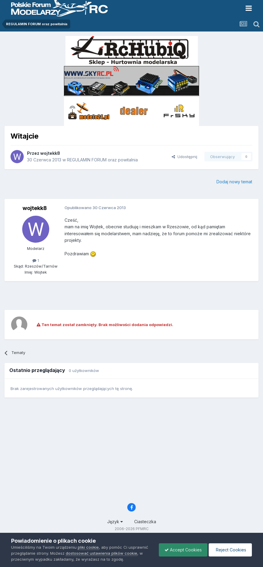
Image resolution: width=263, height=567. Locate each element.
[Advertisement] (131, 294)
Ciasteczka (145, 521)
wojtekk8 (50, 153)
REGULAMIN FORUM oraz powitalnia (102, 159)
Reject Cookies (230, 549)
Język (115, 521)
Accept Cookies (181, 549)
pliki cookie (88, 547)
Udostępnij (184, 156)
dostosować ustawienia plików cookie (101, 553)
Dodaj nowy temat (234, 181)
